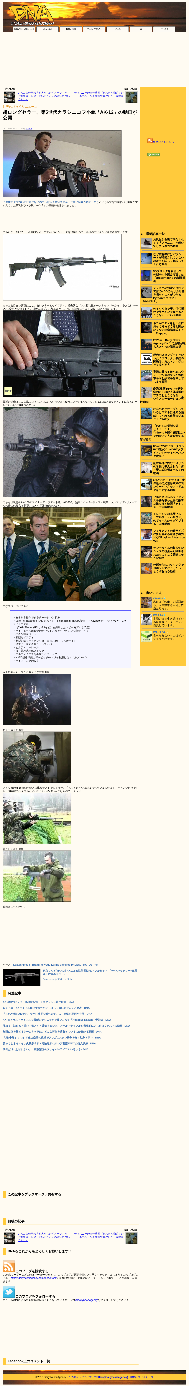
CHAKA (158, 598)
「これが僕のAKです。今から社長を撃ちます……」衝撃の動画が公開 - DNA (47, 1013)
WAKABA (159, 632)
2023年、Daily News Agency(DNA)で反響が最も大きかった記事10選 (169, 343)
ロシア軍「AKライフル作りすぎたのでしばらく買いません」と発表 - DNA (46, 1007)
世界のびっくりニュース (20, 106)
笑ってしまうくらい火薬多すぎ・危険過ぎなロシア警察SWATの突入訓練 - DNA (49, 1043)
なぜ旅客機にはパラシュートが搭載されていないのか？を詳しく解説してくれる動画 (168, 259)
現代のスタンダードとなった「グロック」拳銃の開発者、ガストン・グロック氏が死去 (168, 359)
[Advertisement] (94, 61)
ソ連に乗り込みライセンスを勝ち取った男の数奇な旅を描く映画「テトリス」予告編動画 (168, 502)
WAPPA (158, 615)
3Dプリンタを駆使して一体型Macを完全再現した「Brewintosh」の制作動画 (169, 276)
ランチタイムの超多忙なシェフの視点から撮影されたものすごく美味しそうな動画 (168, 552)
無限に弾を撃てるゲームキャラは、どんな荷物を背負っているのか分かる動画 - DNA (52, 1031)
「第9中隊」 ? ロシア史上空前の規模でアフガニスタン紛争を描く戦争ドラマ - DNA (52, 1037)
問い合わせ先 (146, 1377)
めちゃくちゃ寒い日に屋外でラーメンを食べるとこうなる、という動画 (168, 312)
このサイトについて (80, 1377)
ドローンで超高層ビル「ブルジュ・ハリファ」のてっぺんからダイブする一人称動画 (168, 518)
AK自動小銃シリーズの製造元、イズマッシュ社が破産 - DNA (38, 1001)
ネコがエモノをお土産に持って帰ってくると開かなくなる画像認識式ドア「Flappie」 (168, 328)
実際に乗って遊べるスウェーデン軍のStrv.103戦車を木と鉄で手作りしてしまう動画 (168, 376)
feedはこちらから (163, 141)
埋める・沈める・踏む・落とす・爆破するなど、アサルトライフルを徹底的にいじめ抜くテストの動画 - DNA (66, 1025)
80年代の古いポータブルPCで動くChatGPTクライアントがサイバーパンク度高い (168, 451)
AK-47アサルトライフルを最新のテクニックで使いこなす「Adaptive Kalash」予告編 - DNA (57, 1019)
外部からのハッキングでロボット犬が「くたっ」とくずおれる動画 (168, 568)
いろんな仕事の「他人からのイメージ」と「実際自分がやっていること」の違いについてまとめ (44, 96)
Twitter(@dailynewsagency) (111, 1377)
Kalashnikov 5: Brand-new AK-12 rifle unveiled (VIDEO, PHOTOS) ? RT (56, 964)
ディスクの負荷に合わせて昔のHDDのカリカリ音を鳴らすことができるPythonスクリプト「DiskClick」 (162, 294)
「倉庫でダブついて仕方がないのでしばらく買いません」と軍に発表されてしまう (51, 202)
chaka (29, 128)
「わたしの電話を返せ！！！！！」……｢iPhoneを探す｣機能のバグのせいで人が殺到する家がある (162, 432)
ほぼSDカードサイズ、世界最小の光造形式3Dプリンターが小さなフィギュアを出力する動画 (169, 485)
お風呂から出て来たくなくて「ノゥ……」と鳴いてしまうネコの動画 (168, 243)
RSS (133, 1377)
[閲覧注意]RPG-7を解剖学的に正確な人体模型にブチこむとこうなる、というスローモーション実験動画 (162, 395)
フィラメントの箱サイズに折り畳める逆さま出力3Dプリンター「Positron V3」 (169, 535)
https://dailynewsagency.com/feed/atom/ (34, 1277)
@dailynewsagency (86, 1300)
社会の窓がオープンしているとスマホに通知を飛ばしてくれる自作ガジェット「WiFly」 (168, 414)
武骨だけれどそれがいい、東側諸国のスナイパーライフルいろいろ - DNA (46, 1049)
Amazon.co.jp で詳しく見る (57, 979)
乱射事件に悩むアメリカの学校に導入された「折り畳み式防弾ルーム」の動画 (168, 468)
